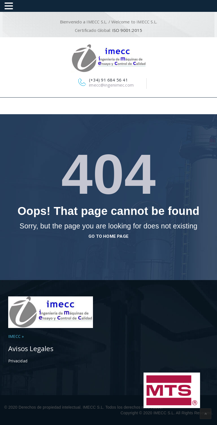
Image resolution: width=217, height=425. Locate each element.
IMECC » (16, 336)
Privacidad (17, 361)
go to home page (108, 236)
